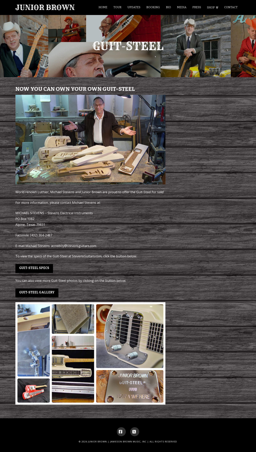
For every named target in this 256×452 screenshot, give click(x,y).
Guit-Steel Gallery (37, 292)
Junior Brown (45, 7)
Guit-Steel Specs (34, 268)
